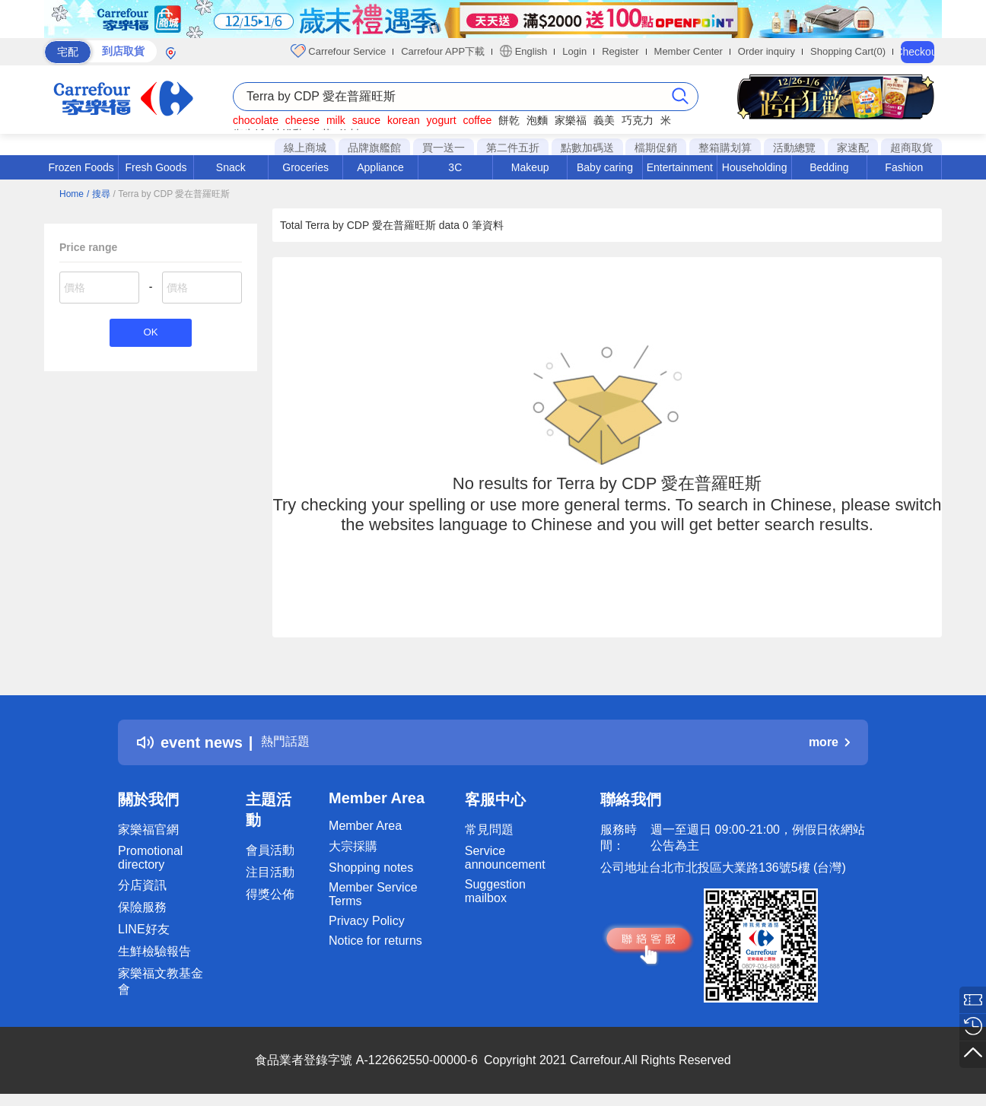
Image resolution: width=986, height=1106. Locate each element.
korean (403, 120)
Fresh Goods (156, 167)
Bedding (828, 167)
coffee (477, 120)
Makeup (530, 167)
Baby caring (605, 167)
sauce (366, 120)
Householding (754, 167)
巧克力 (638, 120)
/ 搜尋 (98, 194)
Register (620, 51)
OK (150, 334)
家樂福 (571, 120)
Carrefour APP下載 (443, 51)
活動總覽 (794, 147)
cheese (302, 120)
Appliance (380, 167)
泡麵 (537, 120)
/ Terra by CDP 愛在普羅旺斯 (171, 194)
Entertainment (680, 167)
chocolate (255, 120)
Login (574, 51)
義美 (604, 120)
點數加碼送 (587, 147)
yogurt (441, 120)
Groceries (305, 167)
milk (335, 120)
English (523, 51)
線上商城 (305, 147)
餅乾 (509, 120)
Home (71, 194)
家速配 (853, 147)
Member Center (688, 51)
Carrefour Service (338, 51)
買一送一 (443, 147)
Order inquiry (766, 51)
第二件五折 (512, 147)
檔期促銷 (656, 147)
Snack (231, 167)
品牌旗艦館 (374, 147)
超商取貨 (911, 147)
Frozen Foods (80, 167)
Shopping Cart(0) (848, 51)
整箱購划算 (725, 147)
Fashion (904, 167)
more (829, 742)
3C (455, 167)
